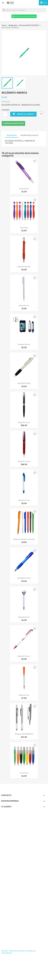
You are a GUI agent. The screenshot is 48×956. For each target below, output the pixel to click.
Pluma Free (24, 773)
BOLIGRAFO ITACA (24, 578)
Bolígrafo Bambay (24, 266)
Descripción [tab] (12, 135)
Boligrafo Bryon (24, 617)
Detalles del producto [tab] (29, 135)
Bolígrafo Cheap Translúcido (24, 539)
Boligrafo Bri (24, 189)
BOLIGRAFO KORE (24, 383)
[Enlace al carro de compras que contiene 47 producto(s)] (43, 3)
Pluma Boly (24, 228)
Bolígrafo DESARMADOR (24, 734)
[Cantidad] (4, 114)
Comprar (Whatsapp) (13, 123)
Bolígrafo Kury (24, 695)
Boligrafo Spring (24, 344)
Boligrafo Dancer (24, 656)
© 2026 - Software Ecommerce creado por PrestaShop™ (19, 952)
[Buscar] (24, 10)
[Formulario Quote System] (24, 880)
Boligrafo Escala (24, 461)
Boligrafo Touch (24, 422)
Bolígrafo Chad (24, 500)
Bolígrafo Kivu (24, 305)
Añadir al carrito (23, 114)
